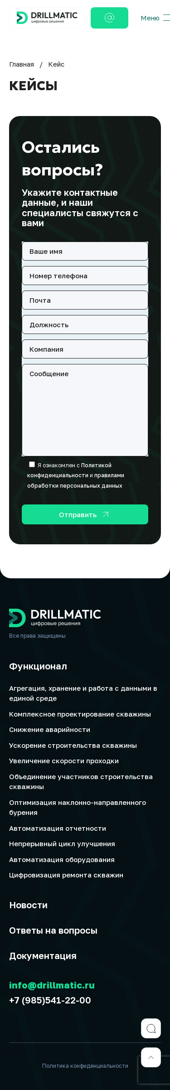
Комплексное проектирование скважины (80, 714)
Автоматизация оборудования (62, 859)
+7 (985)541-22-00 (50, 999)
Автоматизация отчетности (57, 828)
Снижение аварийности (49, 729)
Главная (21, 64)
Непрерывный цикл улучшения (62, 843)
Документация (43, 955)
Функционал (38, 665)
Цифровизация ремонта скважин (66, 875)
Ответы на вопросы (53, 930)
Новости (28, 904)
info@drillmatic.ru (52, 985)
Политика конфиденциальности (85, 1065)
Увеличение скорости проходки (64, 760)
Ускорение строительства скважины (73, 745)
